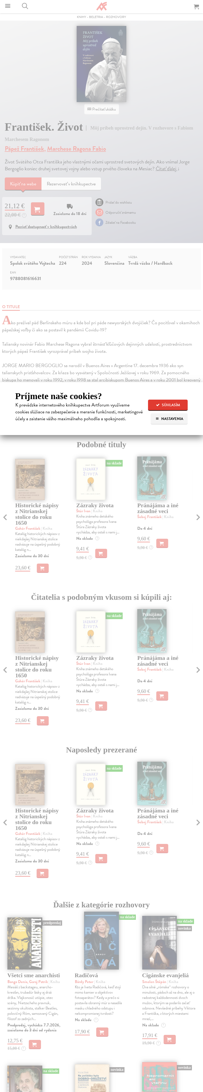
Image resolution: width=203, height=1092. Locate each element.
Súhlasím (168, 405)
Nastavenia (169, 419)
